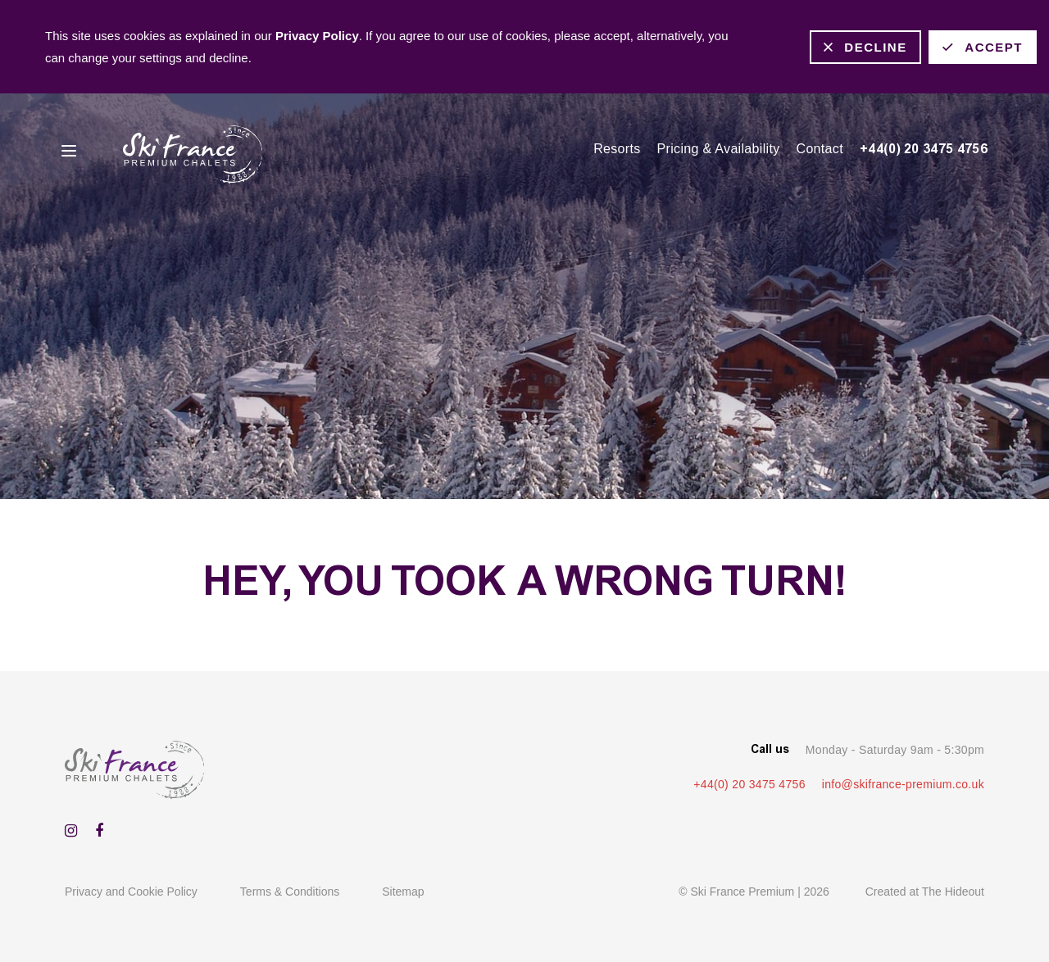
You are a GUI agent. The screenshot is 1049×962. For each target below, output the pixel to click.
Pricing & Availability (718, 149)
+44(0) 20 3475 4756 (924, 149)
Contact (820, 149)
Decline (875, 47)
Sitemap (403, 891)
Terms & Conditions (289, 891)
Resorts (616, 149)
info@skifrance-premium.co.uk (903, 784)
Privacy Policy (317, 36)
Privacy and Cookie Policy (131, 891)
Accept (994, 47)
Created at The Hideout (924, 891)
